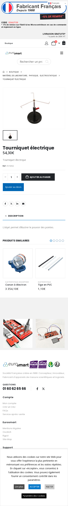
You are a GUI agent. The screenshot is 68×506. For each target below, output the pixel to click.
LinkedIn (17, 203)
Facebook (5, 203)
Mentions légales (12, 427)
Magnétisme (24, 282)
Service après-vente (14, 413)
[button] (61, 53)
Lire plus (19, 486)
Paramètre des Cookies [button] (34, 495)
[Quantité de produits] (11, 176)
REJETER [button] (49, 486)
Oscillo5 (7, 430)
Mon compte (9, 402)
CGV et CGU (9, 405)
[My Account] (46, 43)
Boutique (9, 43)
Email (23, 203)
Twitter (11, 203)
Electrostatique (11, 282)
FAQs (5, 409)
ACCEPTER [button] (34, 486)
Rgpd (5, 434)
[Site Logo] (13, 53)
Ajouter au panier (40, 176)
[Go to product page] (18, 263)
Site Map (7, 438)
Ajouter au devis (13, 186)
